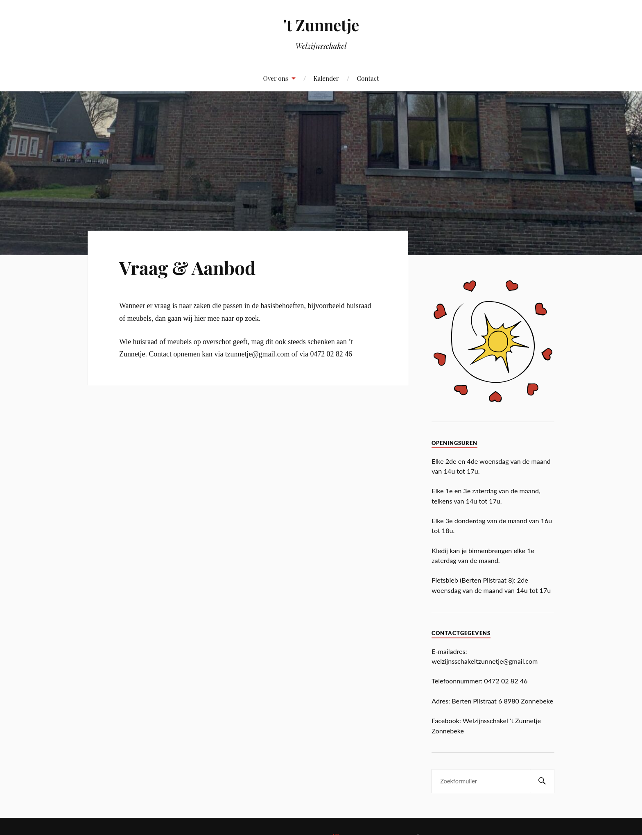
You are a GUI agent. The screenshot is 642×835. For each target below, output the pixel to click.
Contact (368, 78)
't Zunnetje (321, 24)
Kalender (326, 78)
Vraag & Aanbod (187, 267)
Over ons (275, 78)
